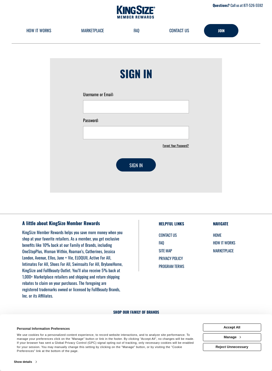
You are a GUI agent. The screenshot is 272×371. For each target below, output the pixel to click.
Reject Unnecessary (232, 347)
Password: (90, 120)
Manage (232, 337)
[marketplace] (92, 31)
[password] (136, 132)
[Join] (221, 30)
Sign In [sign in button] (136, 165)
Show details (23, 361)
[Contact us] (179, 31)
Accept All (232, 327)
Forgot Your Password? (176, 145)
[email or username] (136, 106)
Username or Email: (98, 94)
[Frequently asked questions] (137, 31)
